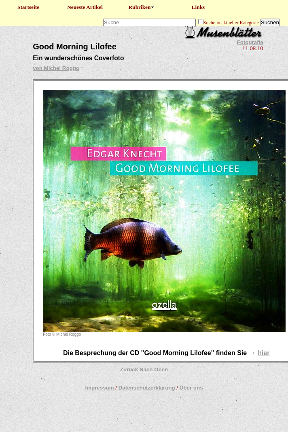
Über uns (191, 388)
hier (263, 352)
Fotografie (250, 42)
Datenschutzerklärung (147, 388)
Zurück (129, 369)
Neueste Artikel (85, 7)
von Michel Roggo (56, 68)
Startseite (28, 7)
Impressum (99, 388)
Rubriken (142, 7)
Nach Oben (154, 369)
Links (198, 7)
